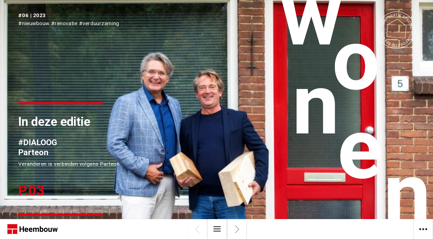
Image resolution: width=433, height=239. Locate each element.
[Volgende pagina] (237, 229)
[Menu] (217, 229)
